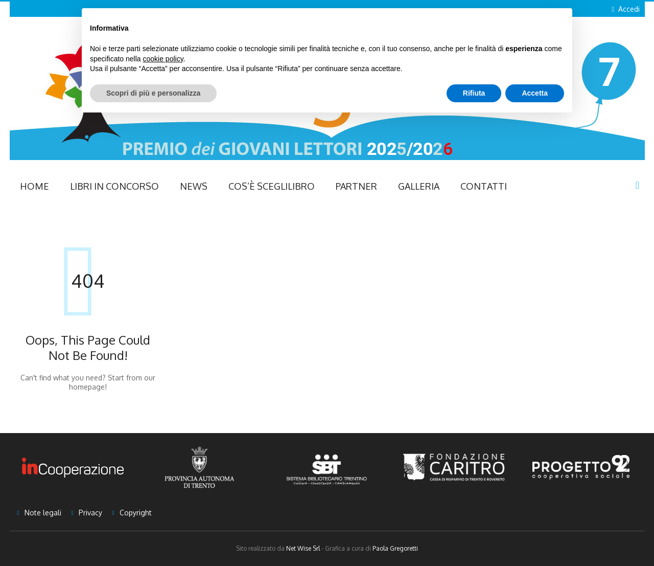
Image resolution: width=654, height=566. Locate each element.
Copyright (136, 512)
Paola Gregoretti (395, 548)
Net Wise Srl (303, 548)
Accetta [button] (535, 93)
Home (34, 186)
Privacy (90, 512)
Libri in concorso (114, 186)
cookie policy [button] (163, 59)
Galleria (418, 186)
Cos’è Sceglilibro (271, 186)
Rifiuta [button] (474, 93)
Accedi (629, 9)
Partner (356, 186)
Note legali (43, 512)
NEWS (193, 186)
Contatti (483, 186)
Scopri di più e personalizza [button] (153, 93)
